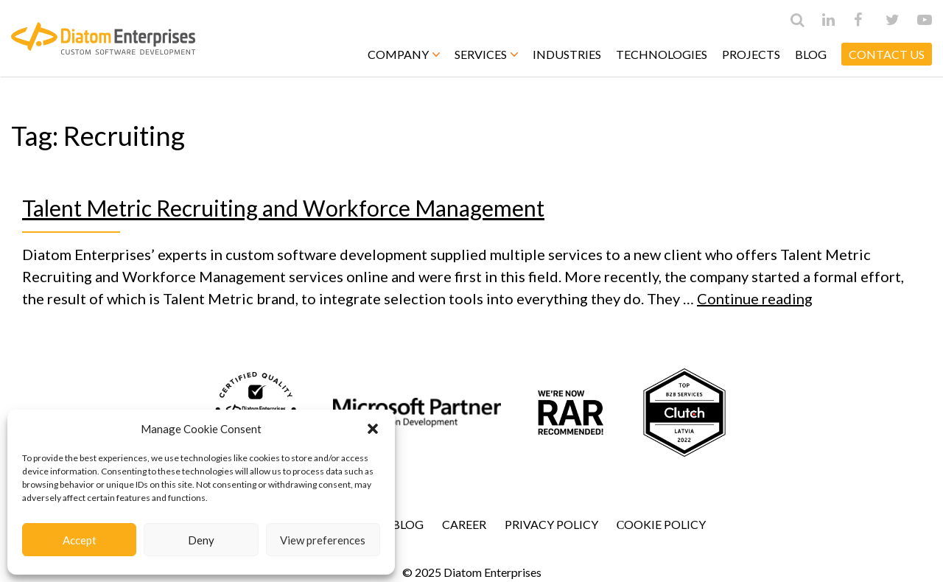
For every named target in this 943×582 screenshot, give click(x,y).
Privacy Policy (551, 524)
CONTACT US (887, 54)
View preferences (322, 540)
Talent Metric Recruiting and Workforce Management (283, 207)
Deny (201, 540)
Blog (811, 54)
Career (464, 524)
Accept (80, 540)
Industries (567, 54)
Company (404, 54)
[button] (372, 428)
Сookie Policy (662, 524)
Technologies (661, 54)
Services (486, 54)
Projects (751, 54)
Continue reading (755, 298)
